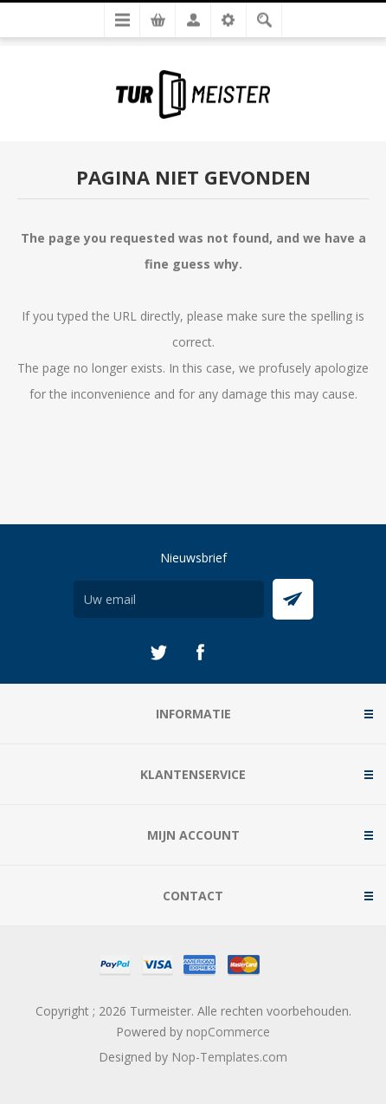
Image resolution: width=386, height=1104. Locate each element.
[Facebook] (200, 652)
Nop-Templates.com (229, 1057)
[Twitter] (158, 652)
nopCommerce (228, 1031)
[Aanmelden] (169, 599)
